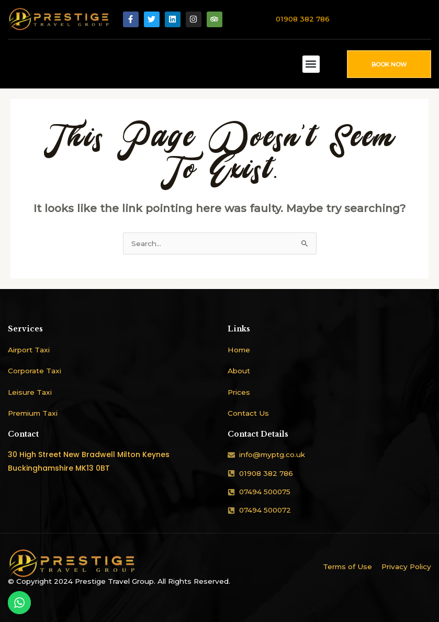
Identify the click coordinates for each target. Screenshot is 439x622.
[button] (311, 64)
